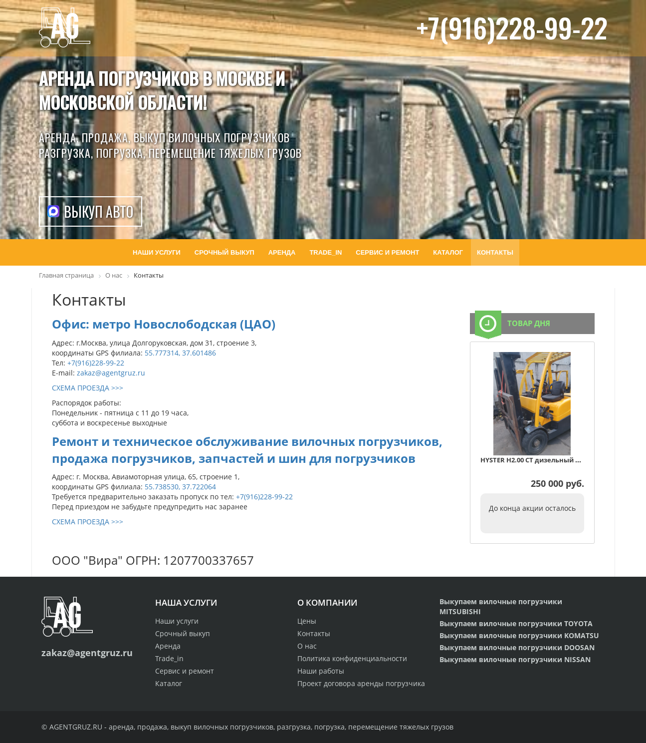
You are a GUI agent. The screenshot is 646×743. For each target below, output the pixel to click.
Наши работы (320, 671)
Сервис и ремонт (184, 671)
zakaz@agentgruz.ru (111, 372)
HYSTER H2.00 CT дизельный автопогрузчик (553, 459)
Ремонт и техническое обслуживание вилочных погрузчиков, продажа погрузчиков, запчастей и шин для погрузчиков (247, 449)
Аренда (168, 646)
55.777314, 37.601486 (180, 353)
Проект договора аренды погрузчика (361, 683)
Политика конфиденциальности (352, 658)
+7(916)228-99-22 (512, 26)
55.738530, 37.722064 (180, 486)
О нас (307, 646)
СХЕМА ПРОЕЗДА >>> (87, 387)
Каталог (168, 683)
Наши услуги (177, 621)
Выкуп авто (98, 211)
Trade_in (169, 658)
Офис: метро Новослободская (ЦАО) (163, 324)
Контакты (313, 633)
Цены (306, 621)
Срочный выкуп (182, 633)
